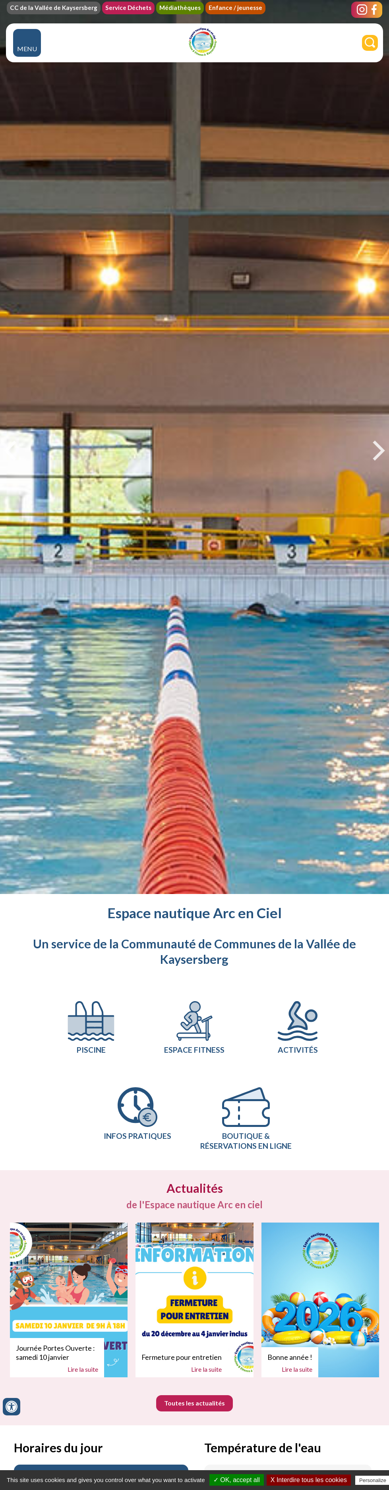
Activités (297, 1027)
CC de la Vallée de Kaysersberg (53, 7)
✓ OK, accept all (236, 1480)
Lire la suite (83, 1369)
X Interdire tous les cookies (309, 1480)
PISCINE (91, 1027)
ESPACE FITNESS (194, 1027)
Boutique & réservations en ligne (246, 1118)
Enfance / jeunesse (235, 7)
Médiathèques (180, 7)
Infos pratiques (137, 1113)
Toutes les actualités (194, 1403)
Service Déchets (128, 7)
